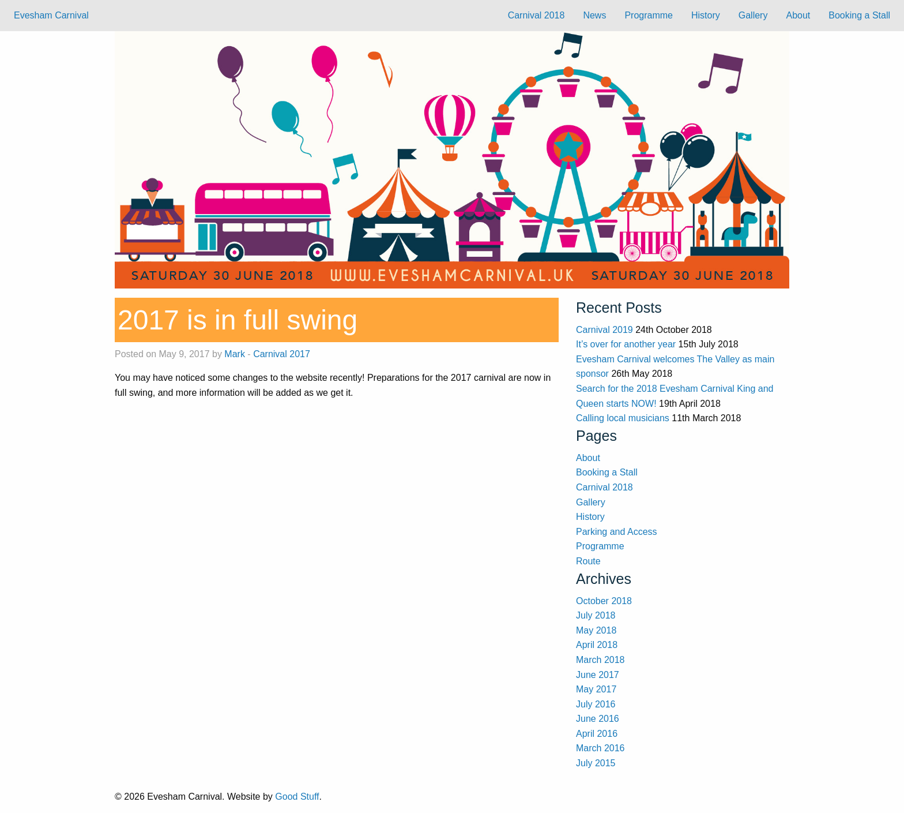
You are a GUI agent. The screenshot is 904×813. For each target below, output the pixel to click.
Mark (234, 354)
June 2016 (597, 719)
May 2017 (596, 689)
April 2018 (596, 645)
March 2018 (600, 660)
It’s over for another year (626, 344)
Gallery (753, 15)
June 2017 (597, 675)
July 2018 (596, 615)
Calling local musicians (622, 418)
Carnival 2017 (281, 354)
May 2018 (596, 630)
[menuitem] (536, 16)
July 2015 (596, 763)
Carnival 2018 (536, 15)
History (705, 15)
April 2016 (596, 734)
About (798, 15)
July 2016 (596, 704)
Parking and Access (616, 532)
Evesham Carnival (51, 15)
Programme (648, 15)
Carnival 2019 (604, 330)
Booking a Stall (859, 15)
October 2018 (604, 601)
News (594, 15)
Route (588, 561)
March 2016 (600, 748)
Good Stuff (297, 796)
